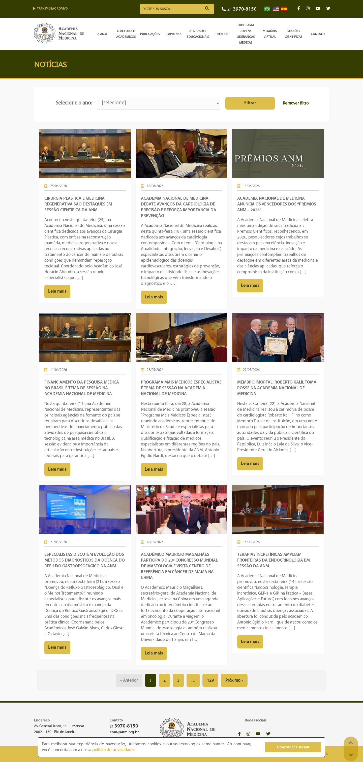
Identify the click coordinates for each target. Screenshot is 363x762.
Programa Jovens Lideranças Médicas (246, 34)
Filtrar (250, 103)
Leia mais (57, 291)
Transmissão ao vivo (50, 8)
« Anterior (129, 680)
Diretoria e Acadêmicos (126, 34)
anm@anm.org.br (124, 732)
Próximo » (234, 680)
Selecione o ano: (74, 103)
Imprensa (174, 34)
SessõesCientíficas (293, 34)
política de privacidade (113, 750)
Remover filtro (296, 103)
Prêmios (222, 34)
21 (239, 9)
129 (210, 680)
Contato (318, 34)
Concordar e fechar (293, 747)
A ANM (102, 34)
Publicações (150, 34)
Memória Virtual (270, 34)
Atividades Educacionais (198, 34)
